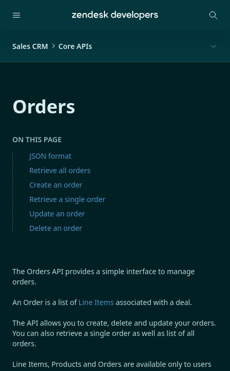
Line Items (96, 302)
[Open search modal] (213, 15)
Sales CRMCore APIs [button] (52, 46)
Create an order (55, 185)
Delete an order (55, 228)
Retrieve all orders (60, 170)
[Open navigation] (16, 15)
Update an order (57, 213)
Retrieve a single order (67, 199)
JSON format (50, 156)
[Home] (115, 15)
